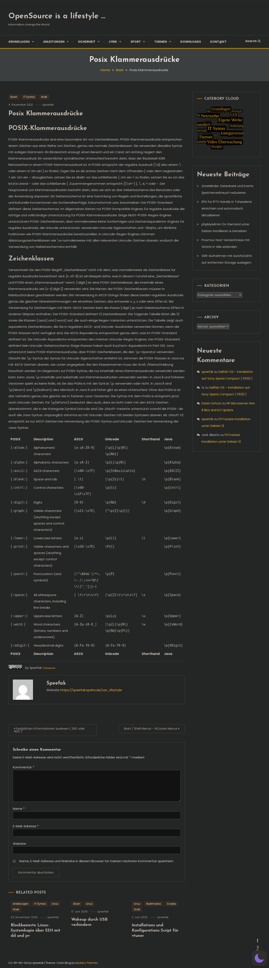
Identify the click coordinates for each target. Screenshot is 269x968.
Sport (136, 42)
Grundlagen (19, 42)
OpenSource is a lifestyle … (56, 16)
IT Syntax (29, 97)
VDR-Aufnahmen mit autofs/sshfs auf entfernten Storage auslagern (227, 259)
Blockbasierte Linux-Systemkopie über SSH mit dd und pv (35, 946)
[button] (259, 958)
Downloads (190, 42)
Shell (44, 97)
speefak (48, 105)
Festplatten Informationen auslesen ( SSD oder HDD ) (49, 729)
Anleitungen (54, 42)
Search (253, 41)
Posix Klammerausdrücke (45, 113)
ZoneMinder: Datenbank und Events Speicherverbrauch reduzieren (227, 189)
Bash (14, 97)
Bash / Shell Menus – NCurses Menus (150, 728)
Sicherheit (86, 42)
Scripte (171, 919)
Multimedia (153, 919)
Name (19, 808)
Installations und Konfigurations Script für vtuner (155, 946)
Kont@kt (218, 42)
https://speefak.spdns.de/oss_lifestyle (91, 690)
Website (19, 843)
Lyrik (113, 42)
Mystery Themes (86, 963)
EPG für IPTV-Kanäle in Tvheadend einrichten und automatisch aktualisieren (227, 208)
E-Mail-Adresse (26, 826)
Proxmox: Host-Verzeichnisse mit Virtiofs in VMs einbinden (226, 243)
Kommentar (23, 767)
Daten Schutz (212, 403)
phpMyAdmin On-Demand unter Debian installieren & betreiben (225, 227)
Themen (160, 42)
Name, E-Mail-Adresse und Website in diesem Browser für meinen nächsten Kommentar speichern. (96, 861)
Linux (55, 919)
